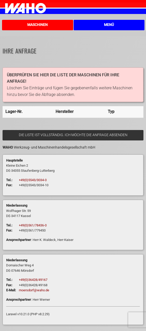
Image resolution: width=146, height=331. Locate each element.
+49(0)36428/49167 (33, 280)
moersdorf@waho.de (34, 290)
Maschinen (37, 25)
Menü (109, 25)
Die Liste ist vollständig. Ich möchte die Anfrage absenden (73, 135)
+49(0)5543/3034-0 (33, 180)
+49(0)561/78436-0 (33, 225)
